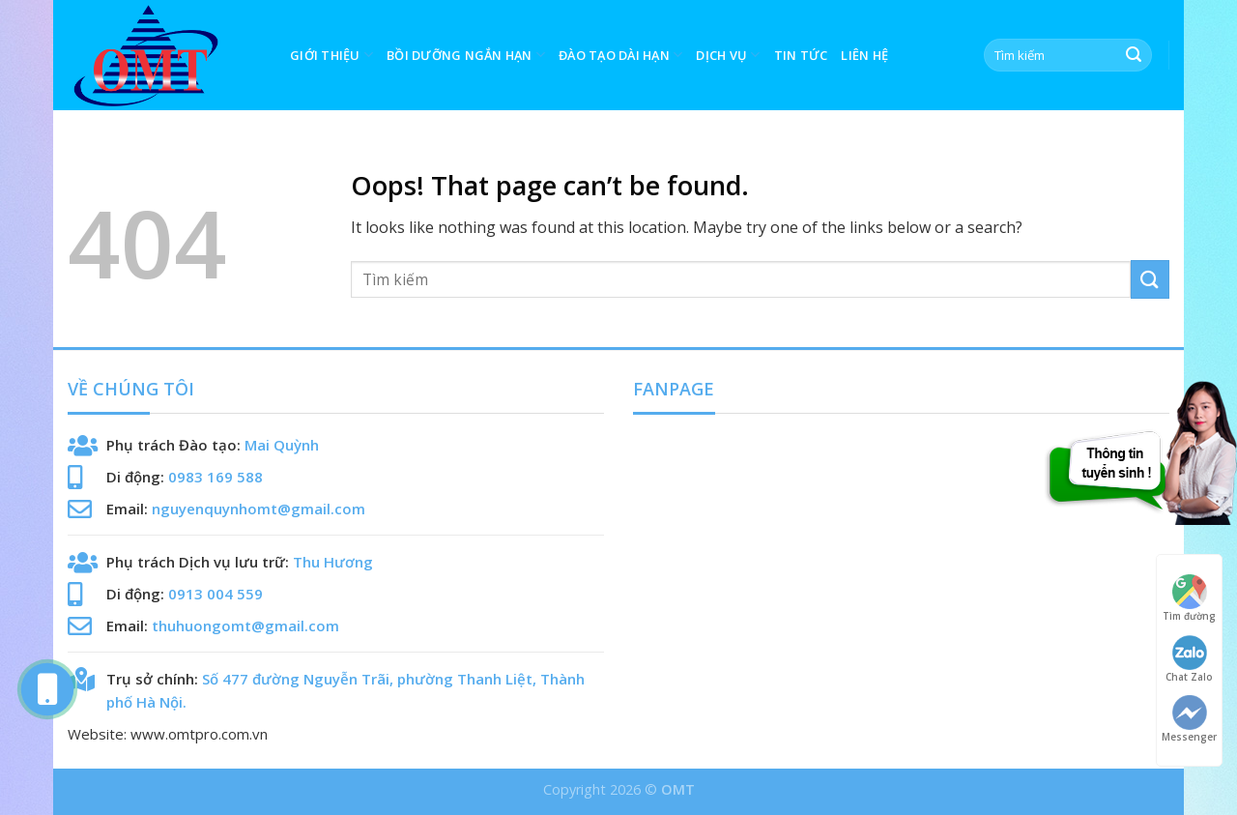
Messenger (1189, 718)
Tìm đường (1189, 598)
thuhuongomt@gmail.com (245, 625)
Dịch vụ (728, 54)
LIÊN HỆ (864, 55)
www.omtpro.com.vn (199, 733)
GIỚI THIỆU (331, 54)
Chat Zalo (1189, 659)
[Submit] (1133, 55)
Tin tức (801, 55)
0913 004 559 (215, 593)
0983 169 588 (215, 476)
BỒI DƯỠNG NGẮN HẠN (466, 54)
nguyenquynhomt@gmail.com (258, 508)
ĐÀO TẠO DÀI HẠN (620, 54)
